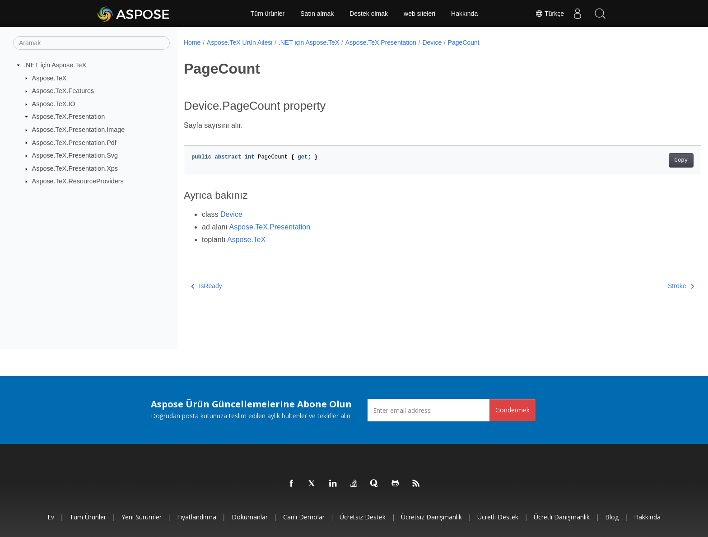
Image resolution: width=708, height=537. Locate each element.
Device (432, 42)
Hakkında (464, 13)
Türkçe (549, 13)
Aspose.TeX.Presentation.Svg (75, 155)
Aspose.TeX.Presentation (68, 116)
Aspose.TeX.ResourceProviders (78, 181)
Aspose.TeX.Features (63, 90)
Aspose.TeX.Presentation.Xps (75, 168)
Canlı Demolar (304, 517)
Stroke (645, 286)
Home (192, 42)
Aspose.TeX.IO (53, 103)
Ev (50, 517)
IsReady (206, 286)
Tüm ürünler (267, 13)
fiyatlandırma (196, 517)
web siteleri (419, 13)
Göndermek (512, 410)
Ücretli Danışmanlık (562, 517)
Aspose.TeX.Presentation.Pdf (74, 142)
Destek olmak (368, 13)
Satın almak (317, 13)
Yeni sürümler (141, 517)
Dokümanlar (250, 517)
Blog (612, 517)
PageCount (464, 42)
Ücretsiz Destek (363, 517)
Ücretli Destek (497, 517)
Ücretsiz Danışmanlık (431, 517)
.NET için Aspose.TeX (55, 65)
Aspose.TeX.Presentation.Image (78, 129)
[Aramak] (91, 43)
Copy (645, 160)
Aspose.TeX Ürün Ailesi (240, 42)
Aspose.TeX (49, 77)
